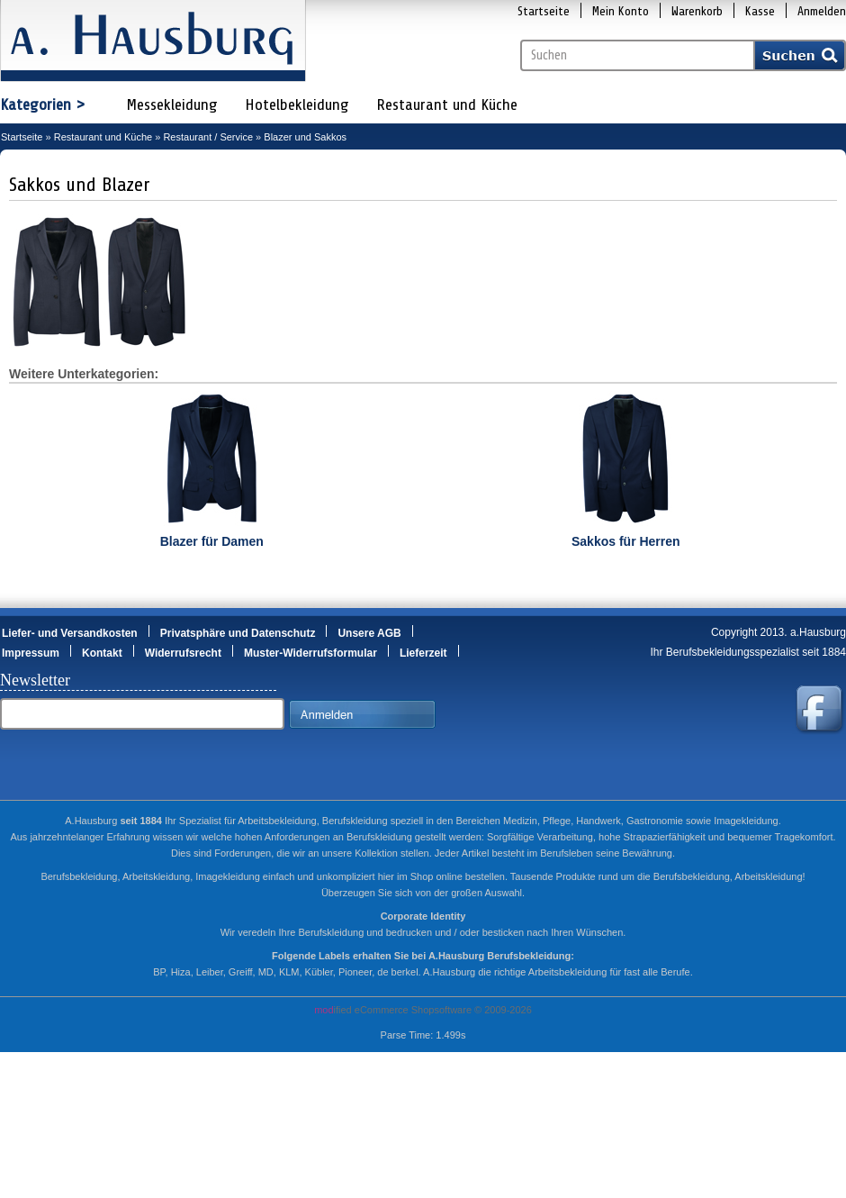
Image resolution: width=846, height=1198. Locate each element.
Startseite (544, 11)
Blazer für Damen (212, 541)
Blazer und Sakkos (305, 137)
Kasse (760, 11)
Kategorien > (43, 104)
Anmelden (821, 11)
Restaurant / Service (208, 137)
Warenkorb (697, 11)
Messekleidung (172, 104)
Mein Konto (620, 11)
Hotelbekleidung (297, 104)
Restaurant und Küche (447, 104)
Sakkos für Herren (626, 541)
